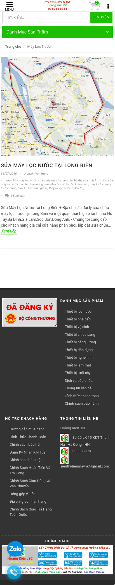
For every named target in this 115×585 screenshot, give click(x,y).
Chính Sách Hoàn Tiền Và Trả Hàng (30, 470)
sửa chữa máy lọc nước (21, 180)
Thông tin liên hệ (78, 388)
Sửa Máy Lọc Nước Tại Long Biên (46, 165)
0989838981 (82, 451)
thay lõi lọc (97, 184)
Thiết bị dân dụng (79, 350)
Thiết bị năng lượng (80, 342)
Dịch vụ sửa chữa (79, 380)
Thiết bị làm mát (78, 365)
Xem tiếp (8, 231)
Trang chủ (13, 46)
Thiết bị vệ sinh (77, 327)
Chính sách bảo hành (26, 444)
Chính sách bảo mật (26, 460)
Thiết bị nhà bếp (77, 319)
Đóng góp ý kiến (22, 494)
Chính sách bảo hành (81, 403)
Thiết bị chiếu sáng (80, 334)
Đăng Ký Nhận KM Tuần (29, 452)
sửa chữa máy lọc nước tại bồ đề (59, 180)
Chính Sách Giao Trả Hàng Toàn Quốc (30, 512)
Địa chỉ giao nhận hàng (28, 501)
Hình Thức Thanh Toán (28, 437)
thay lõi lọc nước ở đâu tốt (66, 188)
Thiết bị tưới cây (77, 373)
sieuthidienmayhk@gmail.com (84, 466)
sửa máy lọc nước (95, 180)
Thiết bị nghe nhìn (79, 357)
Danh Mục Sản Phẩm (57, 32)
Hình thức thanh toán (81, 396)
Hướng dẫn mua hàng (27, 429)
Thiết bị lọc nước (78, 311)
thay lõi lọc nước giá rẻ (33, 188)
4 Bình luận (15, 196)
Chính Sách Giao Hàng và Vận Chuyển (30, 483)
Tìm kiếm (101, 17)
